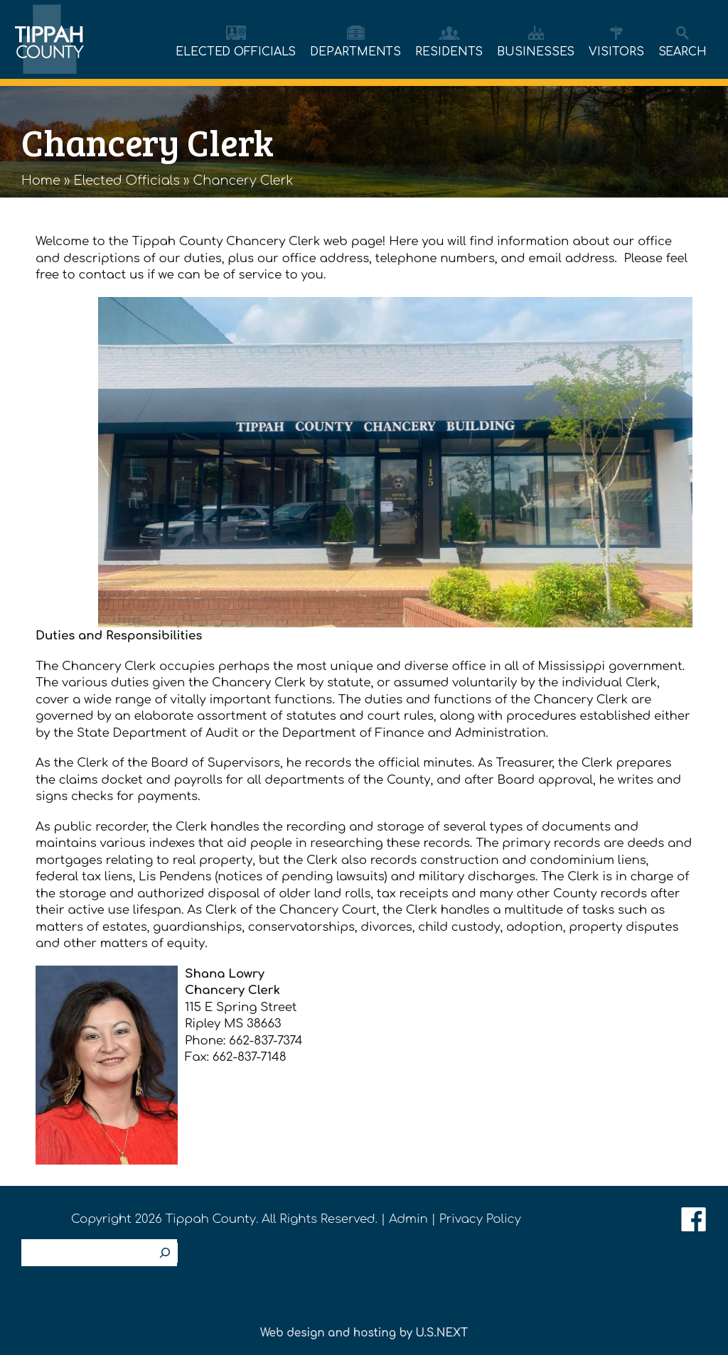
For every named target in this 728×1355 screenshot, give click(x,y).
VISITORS (616, 51)
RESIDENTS (449, 51)
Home (40, 180)
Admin (408, 1219)
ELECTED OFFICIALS (236, 51)
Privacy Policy (480, 1219)
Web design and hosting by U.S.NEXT (364, 1333)
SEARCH (682, 51)
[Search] (164, 1253)
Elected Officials (127, 180)
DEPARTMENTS (355, 51)
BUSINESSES (535, 51)
